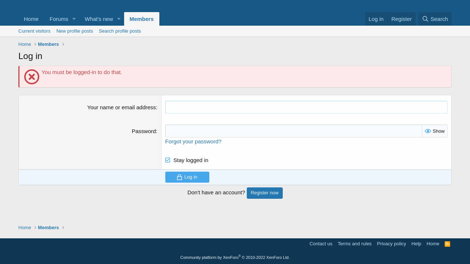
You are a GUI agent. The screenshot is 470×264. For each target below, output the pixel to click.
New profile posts (74, 31)
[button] (74, 19)
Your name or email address (121, 107)
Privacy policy (391, 243)
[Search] (435, 19)
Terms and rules (355, 243)
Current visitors (34, 31)
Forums (59, 19)
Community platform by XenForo (235, 257)
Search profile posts (120, 31)
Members (142, 19)
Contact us (321, 243)
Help (417, 243)
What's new (99, 19)
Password (144, 131)
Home (31, 19)
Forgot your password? (193, 141)
